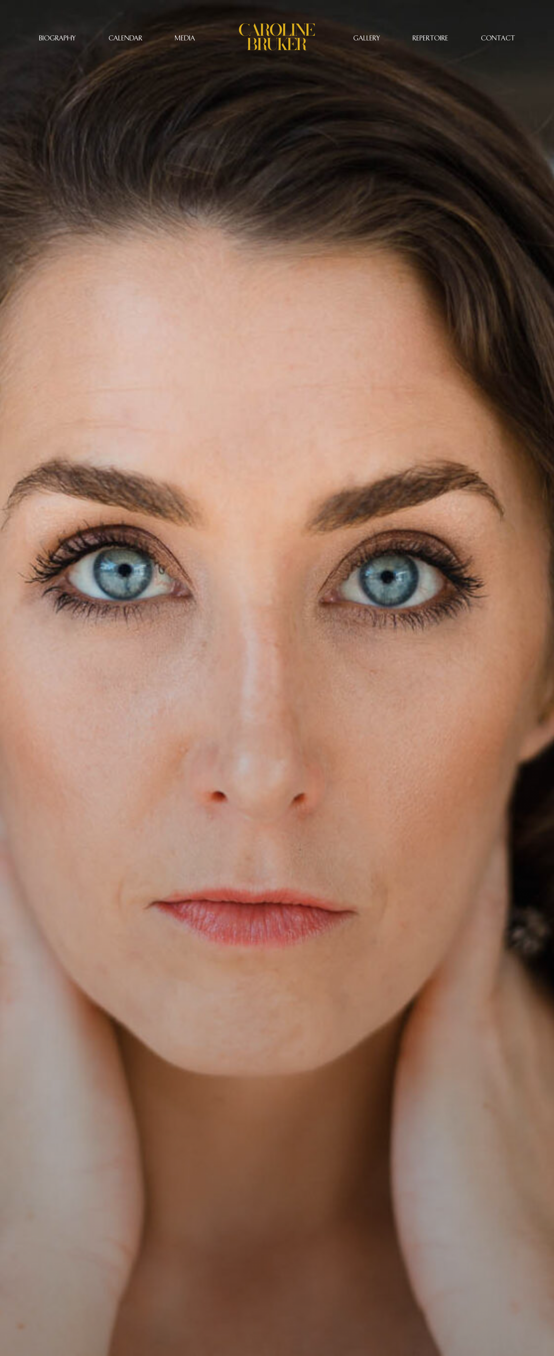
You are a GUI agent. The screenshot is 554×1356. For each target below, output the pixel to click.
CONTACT (498, 38)
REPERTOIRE (430, 38)
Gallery (366, 38)
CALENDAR (125, 38)
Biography (57, 38)
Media (185, 38)
